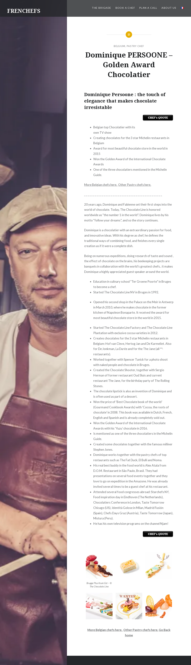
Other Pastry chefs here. (134, 185)
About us (168, 7)
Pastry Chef (135, 46)
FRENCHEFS (23, 10)
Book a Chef (125, 7)
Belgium (119, 46)
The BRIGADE (101, 7)
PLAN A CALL (148, 7)
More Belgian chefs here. (101, 185)
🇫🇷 (182, 7)
